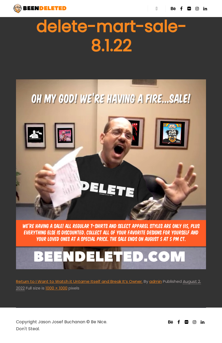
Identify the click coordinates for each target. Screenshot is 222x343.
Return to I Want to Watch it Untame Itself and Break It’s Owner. (79, 281)
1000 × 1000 (56, 288)
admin (155, 281)
